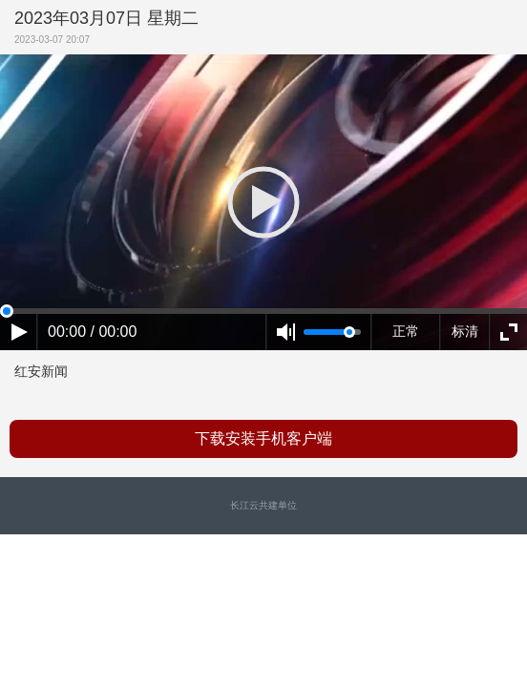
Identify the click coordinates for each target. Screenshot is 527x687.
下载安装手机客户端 (263, 438)
